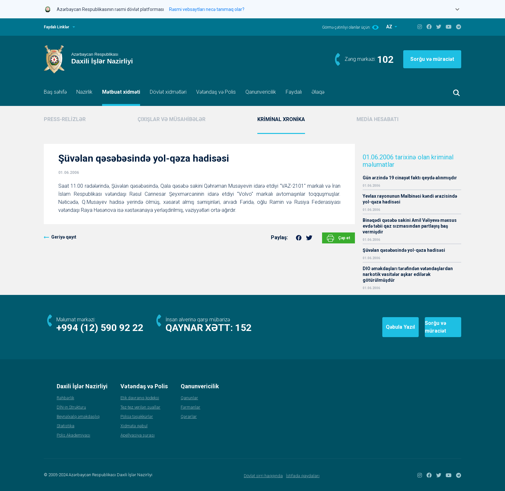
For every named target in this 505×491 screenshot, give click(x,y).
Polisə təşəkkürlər (136, 416)
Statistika (65, 425)
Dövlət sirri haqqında (263, 475)
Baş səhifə (55, 92)
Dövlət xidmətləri (168, 92)
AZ (389, 26)
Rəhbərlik (65, 397)
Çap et (338, 238)
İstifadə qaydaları (302, 475)
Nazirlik (84, 92)
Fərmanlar (190, 407)
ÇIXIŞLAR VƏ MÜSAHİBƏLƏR (171, 119)
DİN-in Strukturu (71, 407)
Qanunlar (189, 397)
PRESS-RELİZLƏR (65, 119)
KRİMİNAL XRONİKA (281, 119)
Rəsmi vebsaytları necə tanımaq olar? (206, 9)
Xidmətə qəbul (134, 425)
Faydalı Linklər (56, 27)
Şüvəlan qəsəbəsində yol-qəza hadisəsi (404, 250)
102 (385, 59)
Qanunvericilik (260, 92)
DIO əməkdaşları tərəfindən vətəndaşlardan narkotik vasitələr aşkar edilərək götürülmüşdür (408, 274)
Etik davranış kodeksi (139, 397)
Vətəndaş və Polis (216, 92)
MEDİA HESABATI (377, 119)
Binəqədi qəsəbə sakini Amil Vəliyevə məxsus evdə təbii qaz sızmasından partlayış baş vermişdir (410, 226)
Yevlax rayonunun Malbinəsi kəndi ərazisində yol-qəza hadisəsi (410, 199)
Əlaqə (317, 92)
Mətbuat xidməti (121, 92)
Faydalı (294, 92)
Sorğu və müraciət (432, 59)
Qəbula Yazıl (361, 327)
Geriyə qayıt (63, 237)
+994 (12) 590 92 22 (99, 327)
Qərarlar (189, 416)
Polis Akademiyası (73, 435)
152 (243, 327)
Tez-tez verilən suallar (140, 407)
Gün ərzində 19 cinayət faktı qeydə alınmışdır (410, 177)
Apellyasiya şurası (137, 435)
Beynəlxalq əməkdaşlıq (78, 416)
